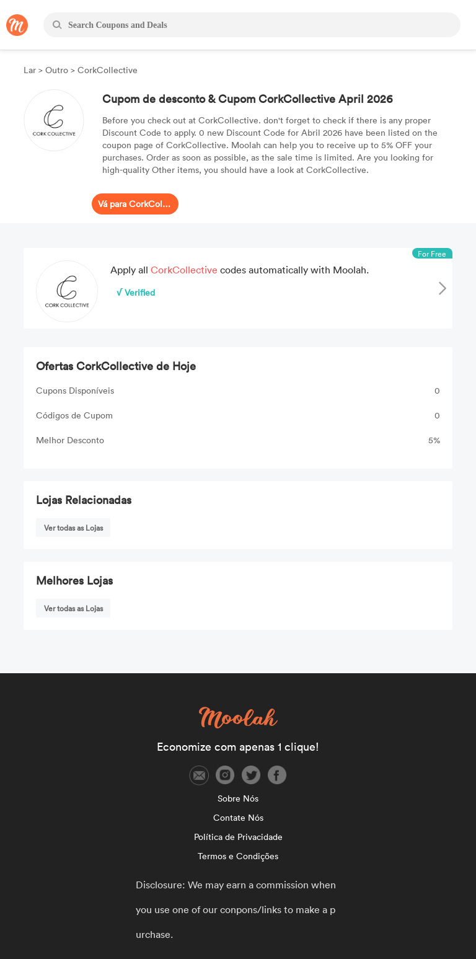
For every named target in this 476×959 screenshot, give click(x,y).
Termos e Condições (238, 856)
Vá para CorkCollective (135, 204)
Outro (56, 70)
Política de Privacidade (238, 836)
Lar (31, 70)
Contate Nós (238, 817)
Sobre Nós (238, 798)
